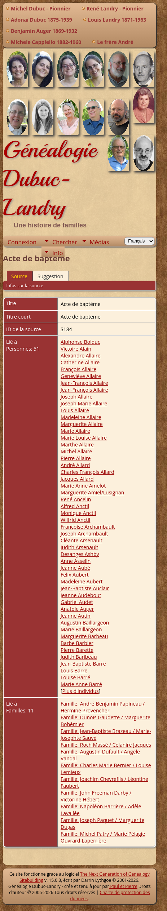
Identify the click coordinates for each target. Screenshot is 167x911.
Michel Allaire (76, 451)
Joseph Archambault (84, 533)
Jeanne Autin (76, 615)
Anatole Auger (77, 608)
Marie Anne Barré (81, 684)
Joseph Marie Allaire (84, 403)
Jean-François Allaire (84, 382)
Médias (99, 242)
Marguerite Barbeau (84, 636)
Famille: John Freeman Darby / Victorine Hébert (96, 796)
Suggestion (50, 276)
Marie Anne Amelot (83, 485)
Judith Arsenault (79, 547)
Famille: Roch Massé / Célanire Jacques (106, 744)
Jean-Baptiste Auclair (85, 588)
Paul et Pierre (123, 886)
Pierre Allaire (76, 458)
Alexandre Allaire (81, 355)
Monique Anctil (78, 513)
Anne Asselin (76, 560)
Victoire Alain (76, 348)
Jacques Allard (77, 478)
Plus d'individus (80, 691)
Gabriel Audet (77, 602)
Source (19, 276)
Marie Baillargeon (81, 629)
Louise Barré (75, 677)
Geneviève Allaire (81, 376)
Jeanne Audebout (81, 595)
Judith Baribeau (79, 656)
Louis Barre (74, 670)
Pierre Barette (77, 649)
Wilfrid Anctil (75, 519)
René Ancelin (76, 499)
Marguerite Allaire (82, 424)
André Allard (75, 465)
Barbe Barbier (77, 643)
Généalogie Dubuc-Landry (49, 178)
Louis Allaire (75, 410)
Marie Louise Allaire (84, 437)
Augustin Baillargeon (85, 622)
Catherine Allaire (80, 362)
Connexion (22, 242)
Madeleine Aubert (81, 581)
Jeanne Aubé (75, 567)
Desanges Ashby (80, 554)
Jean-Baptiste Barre (83, 663)
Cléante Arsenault (81, 540)
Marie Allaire (75, 430)
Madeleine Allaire (81, 417)
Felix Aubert (75, 574)
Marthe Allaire (77, 444)
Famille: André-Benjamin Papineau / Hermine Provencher (103, 707)
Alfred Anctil (75, 506)
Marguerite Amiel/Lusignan (92, 492)
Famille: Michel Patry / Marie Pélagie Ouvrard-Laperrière (103, 837)
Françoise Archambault (88, 526)
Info (57, 253)
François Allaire (78, 369)
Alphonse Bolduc (80, 341)
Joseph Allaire (76, 396)
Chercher (64, 242)
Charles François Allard (87, 471)
